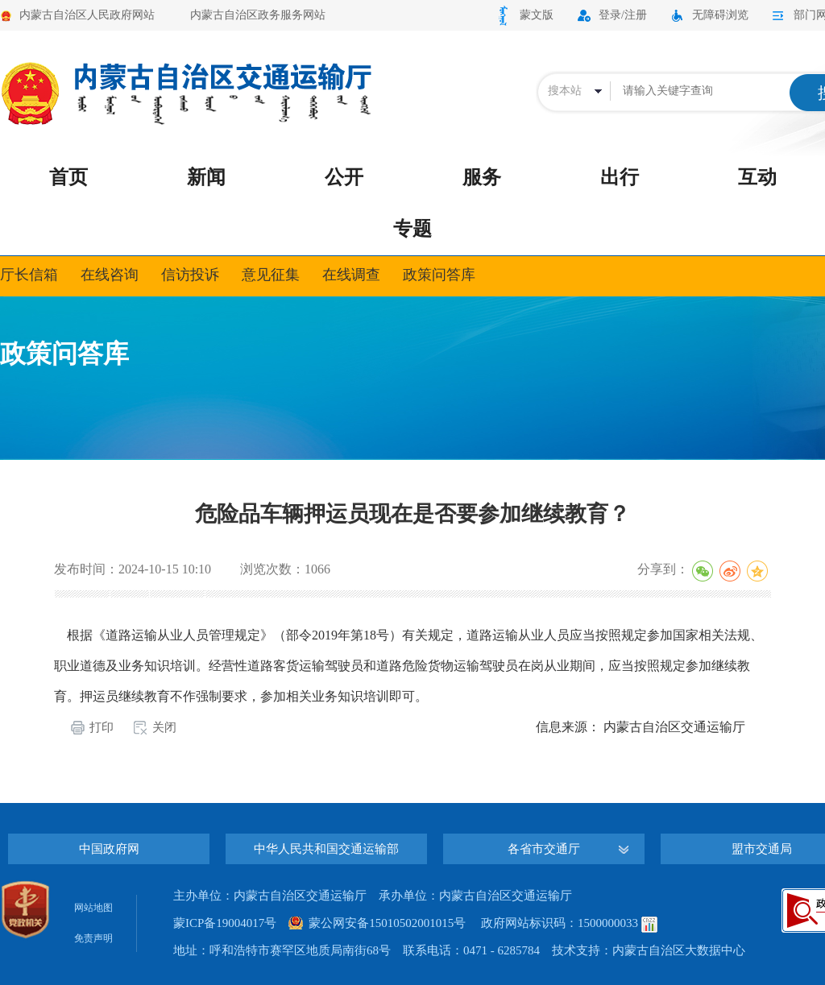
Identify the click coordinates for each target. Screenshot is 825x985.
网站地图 (93, 907)
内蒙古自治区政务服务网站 (257, 15)
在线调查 (351, 275)
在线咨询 (110, 275)
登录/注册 (623, 15)
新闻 (206, 177)
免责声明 (93, 938)
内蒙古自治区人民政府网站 (87, 15)
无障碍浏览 (720, 15)
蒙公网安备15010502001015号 (387, 923)
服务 (481, 177)
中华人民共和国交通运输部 (326, 848)
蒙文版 (536, 15)
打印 (101, 727)
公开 (344, 177)
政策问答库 (439, 275)
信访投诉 (190, 275)
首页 (68, 177)
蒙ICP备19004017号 (224, 923)
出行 (619, 177)
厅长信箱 (29, 275)
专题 (412, 228)
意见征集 (271, 275)
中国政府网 (109, 848)
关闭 (164, 727)
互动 (757, 177)
